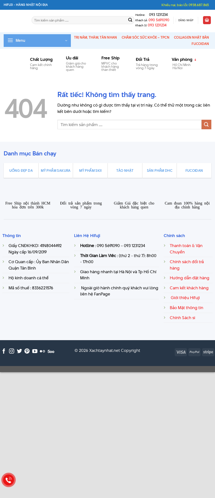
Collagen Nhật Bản (191, 37)
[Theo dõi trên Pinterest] (27, 351)
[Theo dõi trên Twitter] (19, 351)
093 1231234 (157, 14)
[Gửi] (130, 20)
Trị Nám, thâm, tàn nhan (95, 37)
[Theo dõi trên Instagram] (11, 351)
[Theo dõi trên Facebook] (3, 351)
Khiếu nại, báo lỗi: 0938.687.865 (185, 4)
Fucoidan (200, 44)
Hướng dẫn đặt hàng (189, 278)
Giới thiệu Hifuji (185, 298)
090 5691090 (159, 20)
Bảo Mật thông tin (186, 308)
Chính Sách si (182, 318)
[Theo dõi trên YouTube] (34, 351)
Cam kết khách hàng (189, 288)
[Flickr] (42, 351)
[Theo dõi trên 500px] (51, 351)
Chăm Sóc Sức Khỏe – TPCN (145, 37)
